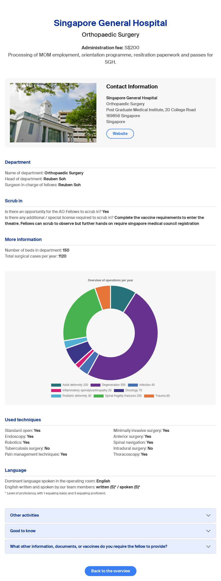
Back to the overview (110, 571)
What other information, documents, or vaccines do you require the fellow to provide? (88, 546)
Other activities (24, 515)
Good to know (23, 530)
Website (120, 133)
